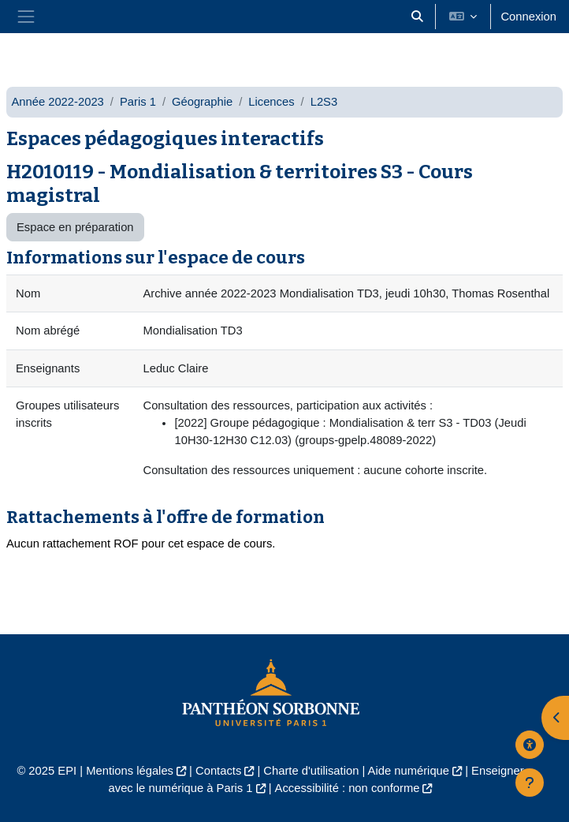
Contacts (218, 770)
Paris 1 (138, 101)
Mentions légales (129, 770)
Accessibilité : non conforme (347, 788)
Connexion (528, 16)
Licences (271, 101)
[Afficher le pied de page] (529, 782)
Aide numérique (408, 770)
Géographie (202, 101)
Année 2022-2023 (57, 101)
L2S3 (324, 101)
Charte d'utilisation (311, 770)
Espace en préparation (75, 227)
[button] (417, 16)
